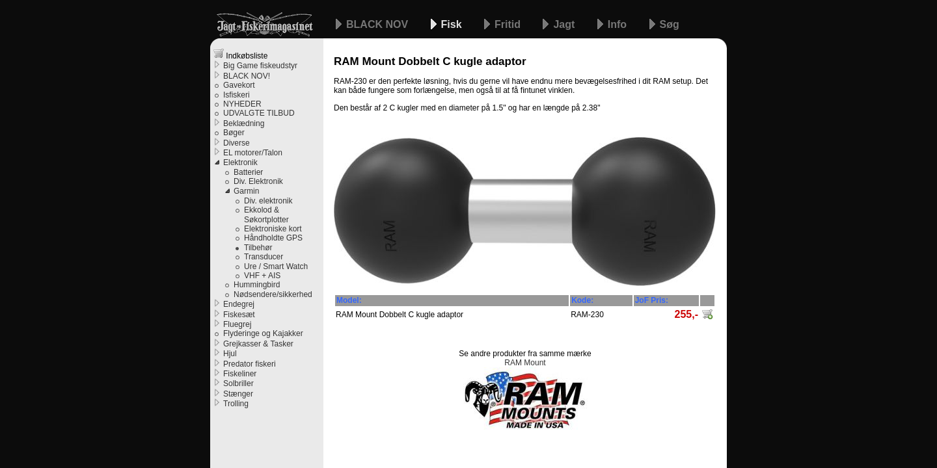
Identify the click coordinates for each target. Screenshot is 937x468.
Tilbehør (258, 247)
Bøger (234, 132)
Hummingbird (257, 284)
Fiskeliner (239, 373)
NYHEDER (242, 104)
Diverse (236, 143)
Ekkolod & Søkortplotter (266, 214)
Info (619, 24)
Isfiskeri (236, 94)
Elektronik (240, 162)
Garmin (246, 191)
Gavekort (239, 85)
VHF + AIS (262, 275)
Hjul (230, 353)
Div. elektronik (268, 200)
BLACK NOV (378, 24)
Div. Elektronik (258, 181)
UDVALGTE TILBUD (259, 113)
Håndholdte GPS (273, 237)
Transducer (263, 256)
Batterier (248, 172)
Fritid (509, 24)
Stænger (238, 393)
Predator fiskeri (249, 364)
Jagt (565, 24)
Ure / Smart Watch (276, 266)
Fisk (453, 24)
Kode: (582, 300)
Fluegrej (237, 324)
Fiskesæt (239, 314)
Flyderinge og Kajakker (263, 333)
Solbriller (238, 383)
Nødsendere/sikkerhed (273, 294)
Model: (349, 300)
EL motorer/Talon (252, 152)
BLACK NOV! (246, 76)
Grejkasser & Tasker (258, 343)
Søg (669, 24)
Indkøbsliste (240, 54)
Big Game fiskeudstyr (260, 65)
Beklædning (243, 123)
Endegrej (238, 304)
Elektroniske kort (273, 228)
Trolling (236, 403)
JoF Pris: (651, 300)
